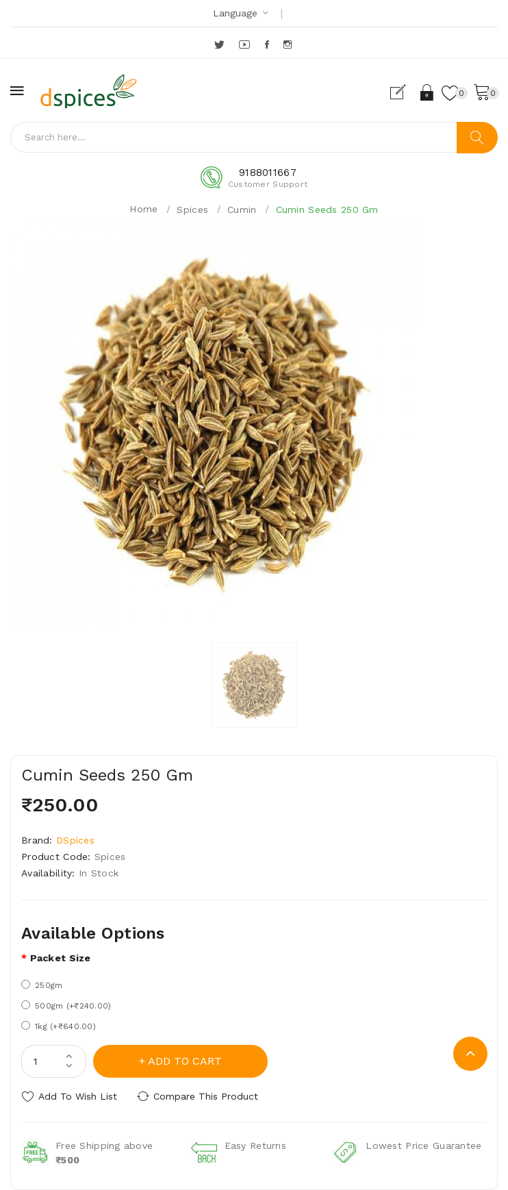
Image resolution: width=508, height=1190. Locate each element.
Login (427, 92)
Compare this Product (205, 1096)
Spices (192, 209)
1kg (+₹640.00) (58, 1026)
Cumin (241, 209)
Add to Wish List (77, 1096)
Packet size (60, 957)
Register (403, 92)
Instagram (288, 44)
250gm (41, 985)
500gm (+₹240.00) (66, 1005)
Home (143, 208)
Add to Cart (185, 1060)
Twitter (220, 44)
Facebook (268, 44)
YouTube (245, 44)
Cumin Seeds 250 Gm (327, 209)
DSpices (75, 840)
